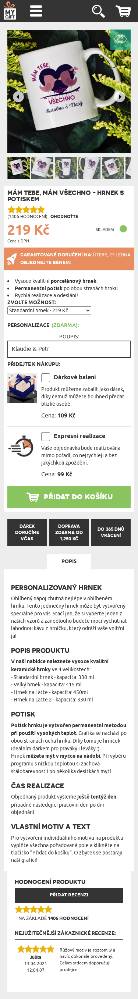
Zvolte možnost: (31, 302)
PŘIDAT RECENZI (69, 895)
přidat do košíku (78, 496)
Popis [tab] (69, 561)
